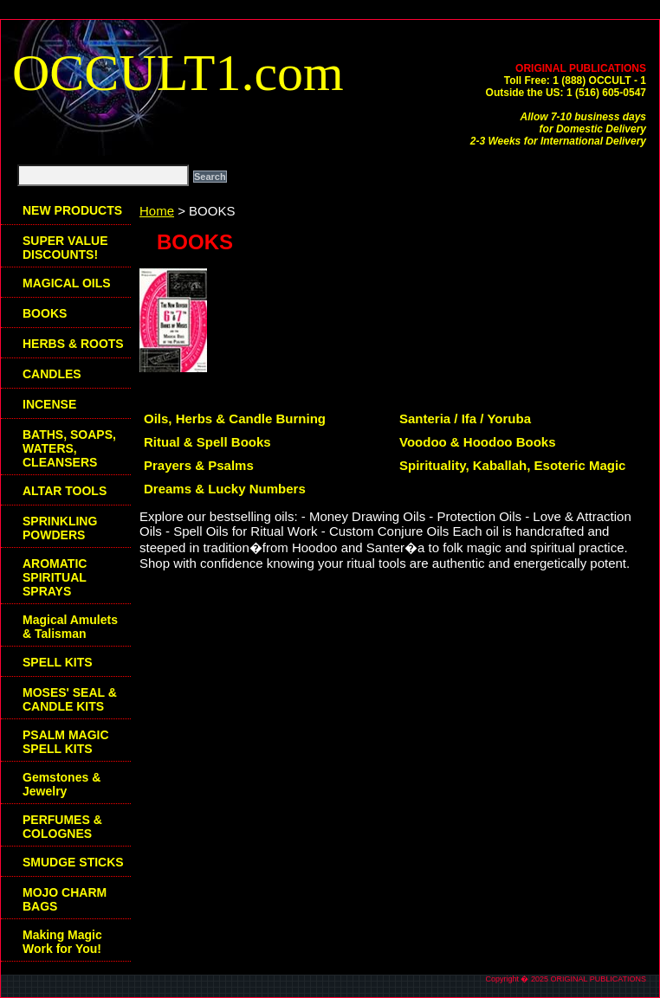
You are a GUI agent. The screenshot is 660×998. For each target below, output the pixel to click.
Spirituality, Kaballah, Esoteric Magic (512, 465)
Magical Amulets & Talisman (70, 627)
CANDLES (52, 374)
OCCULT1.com (178, 72)
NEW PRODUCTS (72, 210)
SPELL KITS (58, 662)
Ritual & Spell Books (207, 442)
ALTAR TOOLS (65, 491)
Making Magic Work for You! (62, 942)
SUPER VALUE (65, 247)
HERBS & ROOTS (73, 344)
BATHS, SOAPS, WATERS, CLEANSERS (69, 448)
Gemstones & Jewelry (61, 784)
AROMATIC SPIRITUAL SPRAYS (55, 577)
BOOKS (45, 313)
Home (156, 210)
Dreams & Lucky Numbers (225, 488)
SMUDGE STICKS (73, 862)
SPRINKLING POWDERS (60, 528)
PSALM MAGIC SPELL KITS (66, 742)
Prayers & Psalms (199, 465)
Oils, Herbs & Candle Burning (235, 418)
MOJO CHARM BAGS (65, 899)
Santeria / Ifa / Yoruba (465, 418)
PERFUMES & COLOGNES (62, 826)
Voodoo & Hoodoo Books (477, 442)
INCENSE (49, 404)
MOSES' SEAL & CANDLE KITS (70, 699)
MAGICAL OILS (67, 283)
